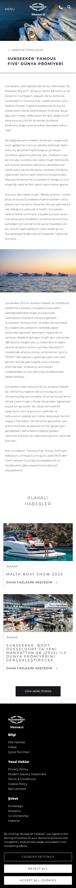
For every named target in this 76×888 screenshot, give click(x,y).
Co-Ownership (18, 816)
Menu (10, 9)
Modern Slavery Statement (27, 774)
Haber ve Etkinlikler (25, 50)
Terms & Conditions (22, 779)
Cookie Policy (17, 784)
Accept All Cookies (38, 880)
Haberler (14, 821)
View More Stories (38, 691)
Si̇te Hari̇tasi (16, 742)
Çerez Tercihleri (19, 752)
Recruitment (17, 789)
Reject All (38, 868)
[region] (38, 855)
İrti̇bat (12, 747)
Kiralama (14, 811)
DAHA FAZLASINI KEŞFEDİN (29, 582)
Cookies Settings (38, 856)
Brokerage (15, 806)
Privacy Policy (18, 769)
